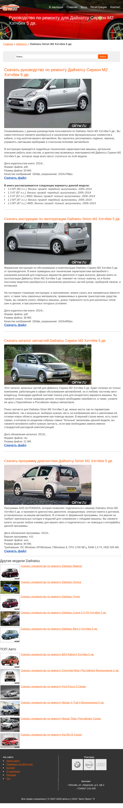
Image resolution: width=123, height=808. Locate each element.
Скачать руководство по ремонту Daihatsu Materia (51, 566)
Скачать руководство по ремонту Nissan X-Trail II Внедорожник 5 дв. (62, 702)
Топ (8, 778)
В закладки (56, 7)
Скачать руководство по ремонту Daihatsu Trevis (50, 596)
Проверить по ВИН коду (19, 764)
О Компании (13, 771)
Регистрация (98, 7)
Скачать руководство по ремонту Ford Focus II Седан (53, 686)
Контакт (115, 7)
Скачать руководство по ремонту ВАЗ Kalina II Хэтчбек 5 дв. (57, 654)
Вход (84, 7)
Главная (72, 7)
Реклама (11, 775)
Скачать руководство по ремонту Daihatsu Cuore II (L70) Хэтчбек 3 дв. (63, 612)
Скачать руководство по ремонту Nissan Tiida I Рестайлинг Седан (61, 718)
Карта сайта (13, 760)
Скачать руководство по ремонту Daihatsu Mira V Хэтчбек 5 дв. (59, 628)
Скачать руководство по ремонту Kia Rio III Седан (51, 734)
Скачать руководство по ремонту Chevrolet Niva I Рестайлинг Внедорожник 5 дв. (70, 670)
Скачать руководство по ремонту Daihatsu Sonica (51, 582)
